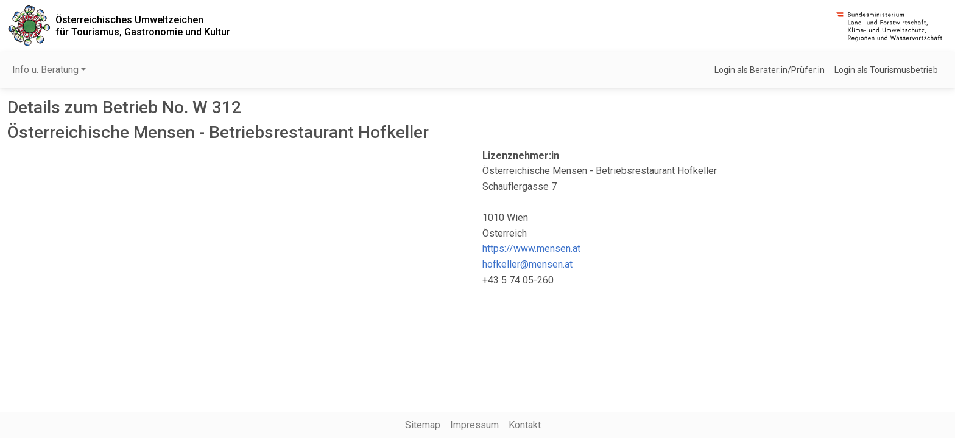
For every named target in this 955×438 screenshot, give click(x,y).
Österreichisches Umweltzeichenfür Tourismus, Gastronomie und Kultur (142, 25)
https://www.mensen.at (531, 248)
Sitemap (422, 425)
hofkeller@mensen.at (527, 264)
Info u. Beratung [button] (45, 69)
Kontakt (525, 425)
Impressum (474, 425)
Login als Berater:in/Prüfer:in (769, 70)
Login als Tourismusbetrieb (886, 70)
